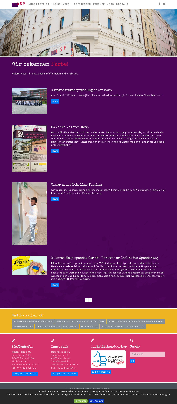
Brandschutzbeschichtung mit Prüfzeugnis (80, 321)
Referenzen (82, 4)
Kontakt (122, 4)
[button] (13, 31)
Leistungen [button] (61, 4)
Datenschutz (96, 401)
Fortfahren (81, 401)
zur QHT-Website (101, 372)
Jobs (110, 4)
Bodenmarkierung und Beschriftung (33, 321)
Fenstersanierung (23, 326)
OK (132, 361)
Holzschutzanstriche (48, 326)
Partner (99, 4)
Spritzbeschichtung (112, 326)
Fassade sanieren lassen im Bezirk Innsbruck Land (135, 321)
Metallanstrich (89, 326)
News (55, 101)
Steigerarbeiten (136, 326)
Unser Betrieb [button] (38, 4)
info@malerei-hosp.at (25, 373)
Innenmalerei (70, 326)
